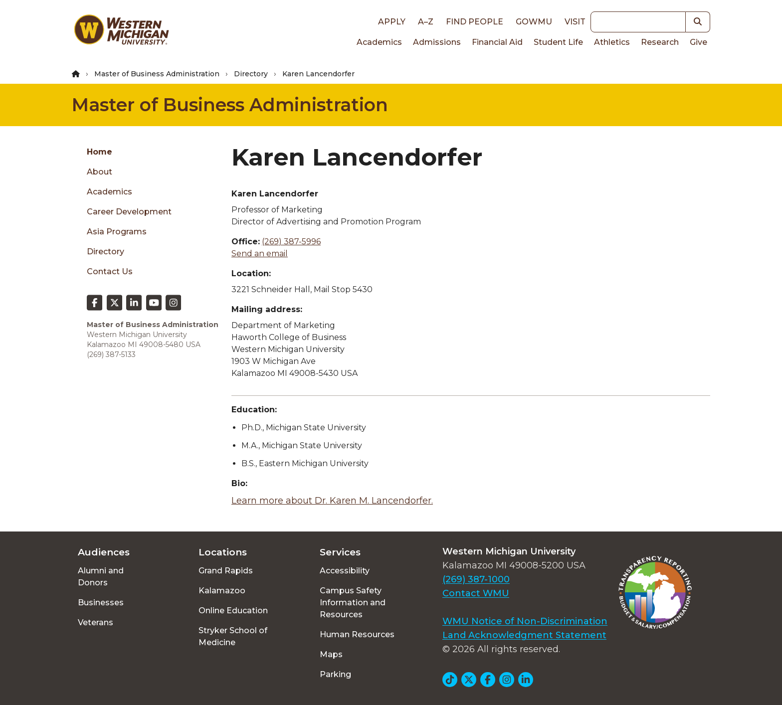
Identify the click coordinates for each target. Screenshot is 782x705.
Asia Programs (117, 231)
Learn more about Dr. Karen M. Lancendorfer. (332, 500)
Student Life (558, 42)
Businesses (101, 602)
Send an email (259, 253)
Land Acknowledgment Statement (524, 635)
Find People (474, 21)
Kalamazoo (221, 590)
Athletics (612, 42)
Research (660, 42)
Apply (391, 21)
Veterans (95, 622)
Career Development (129, 211)
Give (698, 42)
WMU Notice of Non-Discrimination (524, 621)
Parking (335, 674)
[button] (698, 21)
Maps (331, 654)
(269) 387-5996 (291, 241)
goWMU (534, 21)
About (99, 171)
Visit (575, 21)
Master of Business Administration (156, 73)
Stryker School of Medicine (232, 636)
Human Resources (357, 634)
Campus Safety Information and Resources (353, 602)
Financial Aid (497, 42)
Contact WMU (475, 593)
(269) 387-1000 (476, 579)
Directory (251, 73)
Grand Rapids (225, 570)
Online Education (233, 610)
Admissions (437, 42)
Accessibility (345, 570)
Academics (379, 42)
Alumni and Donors (101, 576)
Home (99, 152)
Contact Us (110, 271)
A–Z (425, 21)
